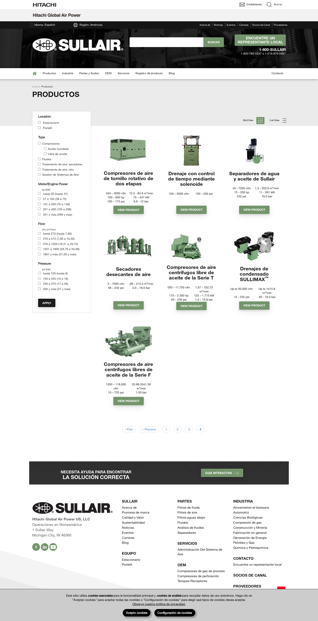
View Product (129, 210)
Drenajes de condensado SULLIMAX (254, 275)
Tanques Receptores (192, 588)
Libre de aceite (57, 154)
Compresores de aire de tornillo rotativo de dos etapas (128, 178)
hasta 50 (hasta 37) (55, 194)
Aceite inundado (58, 148)
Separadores (186, 539)
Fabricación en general (250, 539)
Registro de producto (149, 73)
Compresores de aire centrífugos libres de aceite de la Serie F (128, 375)
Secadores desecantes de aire (128, 272)
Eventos (231, 24)
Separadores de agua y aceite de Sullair (254, 176)
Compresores (51, 143)
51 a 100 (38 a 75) (55, 199)
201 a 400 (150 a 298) (57, 209)
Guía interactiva (222, 480)
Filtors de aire (187, 519)
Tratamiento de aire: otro (58, 169)
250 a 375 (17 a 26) (55, 283)
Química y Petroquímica (250, 555)
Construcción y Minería (250, 534)
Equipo (129, 560)
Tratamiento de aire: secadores (62, 164)
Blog (172, 73)
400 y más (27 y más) (57, 289)
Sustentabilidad (133, 529)
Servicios (123, 73)
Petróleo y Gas (244, 549)
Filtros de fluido (188, 514)
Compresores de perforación (198, 583)
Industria (67, 73)
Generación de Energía (250, 545)
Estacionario (51, 122)
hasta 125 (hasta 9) (55, 273)
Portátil (47, 128)
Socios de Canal (261, 24)
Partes (184, 508)
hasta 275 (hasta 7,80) (57, 233)
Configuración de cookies (174, 613)
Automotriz (241, 519)
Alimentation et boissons (251, 514)
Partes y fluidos (89, 73)
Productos (49, 73)
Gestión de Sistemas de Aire (60, 174)
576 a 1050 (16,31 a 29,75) (60, 244)
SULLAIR (130, 508)
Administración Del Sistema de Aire (199, 558)
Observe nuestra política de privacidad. (159, 604)
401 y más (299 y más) (57, 214)
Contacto (277, 73)
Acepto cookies (136, 613)
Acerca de (205, 24)
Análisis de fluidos (190, 534)
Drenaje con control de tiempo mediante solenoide (191, 178)
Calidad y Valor (133, 524)
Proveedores (280, 24)
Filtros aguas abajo (191, 524)
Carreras (243, 24)
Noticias (218, 24)
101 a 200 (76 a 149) (56, 204)
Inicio (35, 86)
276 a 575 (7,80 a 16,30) (59, 238)
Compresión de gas (247, 529)
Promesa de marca (135, 519)
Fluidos (46, 159)
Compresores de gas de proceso (201, 578)
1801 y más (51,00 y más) (59, 254)
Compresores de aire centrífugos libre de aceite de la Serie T (191, 275)
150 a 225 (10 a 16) (55, 278)
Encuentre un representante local (260, 40)
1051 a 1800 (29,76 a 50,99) (61, 249)
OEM (108, 73)
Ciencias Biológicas (247, 524)
